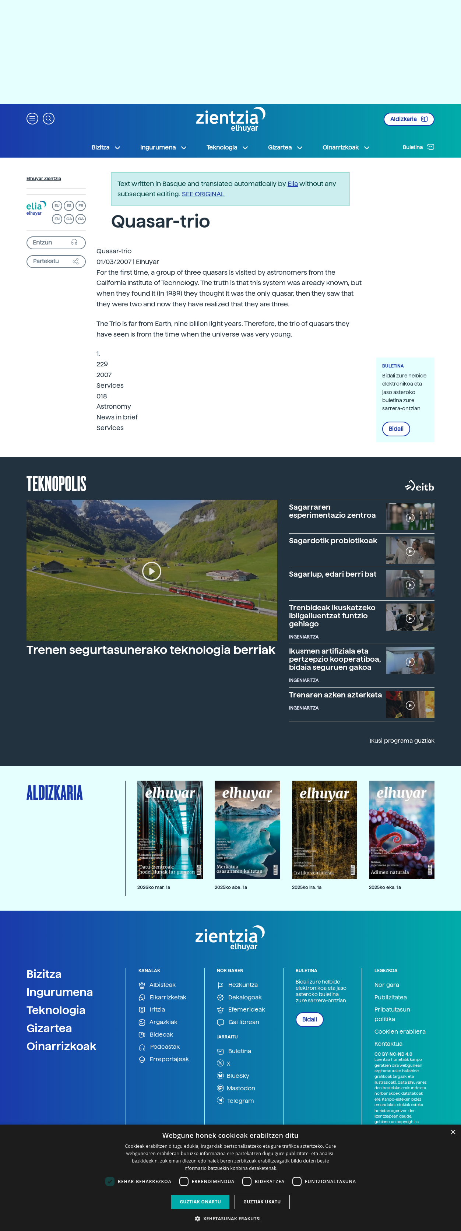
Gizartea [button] (285, 147)
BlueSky (233, 1075)
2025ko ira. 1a (306, 887)
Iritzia (151, 1010)
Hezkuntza (237, 985)
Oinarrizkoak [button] (346, 147)
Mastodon (236, 1088)
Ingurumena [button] (163, 147)
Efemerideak (241, 1010)
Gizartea (49, 1028)
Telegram (235, 1100)
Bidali (396, 429)
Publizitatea (390, 997)
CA (69, 219)
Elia (293, 183)
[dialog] (230, 1178)
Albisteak (157, 985)
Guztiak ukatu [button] (262, 1202)
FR (80, 205)
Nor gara (386, 984)
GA (81, 219)
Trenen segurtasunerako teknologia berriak (151, 650)
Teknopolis (57, 482)
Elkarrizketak (162, 998)
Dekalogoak (239, 998)
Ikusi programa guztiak (402, 740)
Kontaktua (388, 1043)
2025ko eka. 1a (385, 887)
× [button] (452, 1132)
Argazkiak (157, 1022)
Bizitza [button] (106, 147)
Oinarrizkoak (61, 1046)
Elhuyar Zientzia (44, 178)
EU (57, 205)
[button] (32, 118)
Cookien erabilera (400, 1031)
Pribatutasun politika (392, 1014)
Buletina (418, 147)
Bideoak (155, 1035)
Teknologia (56, 1010)
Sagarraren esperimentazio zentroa (332, 511)
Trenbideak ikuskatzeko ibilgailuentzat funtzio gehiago (332, 615)
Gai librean (238, 1022)
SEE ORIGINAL (203, 194)
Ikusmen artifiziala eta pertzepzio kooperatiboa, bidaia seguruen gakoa (335, 659)
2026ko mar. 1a (153, 887)
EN (57, 219)
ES (69, 205)
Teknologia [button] (228, 147)
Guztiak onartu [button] (200, 1202)
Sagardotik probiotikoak (333, 540)
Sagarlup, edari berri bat (333, 574)
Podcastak (159, 1047)
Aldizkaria (409, 119)
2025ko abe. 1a (231, 887)
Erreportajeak (163, 1059)
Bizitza (44, 974)
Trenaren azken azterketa (335, 694)
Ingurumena (60, 992)
